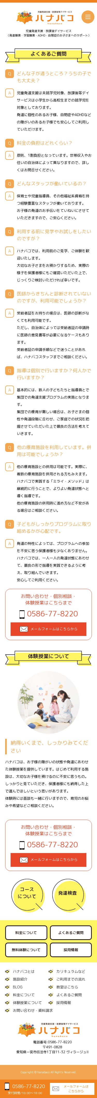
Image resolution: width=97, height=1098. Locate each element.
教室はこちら (67, 987)
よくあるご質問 (71, 932)
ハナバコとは (24, 971)
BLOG (18, 987)
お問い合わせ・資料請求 (33, 1010)
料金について (26, 932)
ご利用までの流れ (70, 979)
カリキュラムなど (70, 971)
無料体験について (26, 949)
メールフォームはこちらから (76, 1088)
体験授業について (27, 1002)
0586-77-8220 (52, 614)
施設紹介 (20, 979)
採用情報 (71, 949)
